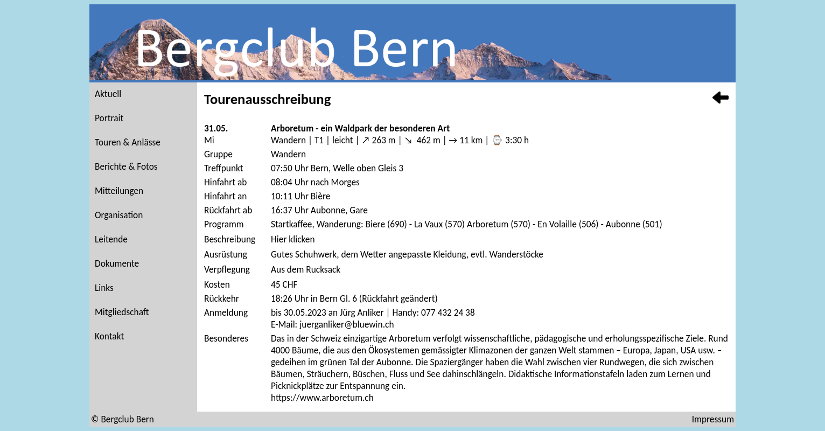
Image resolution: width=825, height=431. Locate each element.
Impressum (713, 419)
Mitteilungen (119, 191)
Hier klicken (293, 239)
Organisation (119, 215)
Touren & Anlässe (127, 142)
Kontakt (109, 336)
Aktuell (108, 94)
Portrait (109, 118)
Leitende (111, 239)
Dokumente (117, 263)
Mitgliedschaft (122, 312)
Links (104, 288)
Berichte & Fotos (126, 166)
